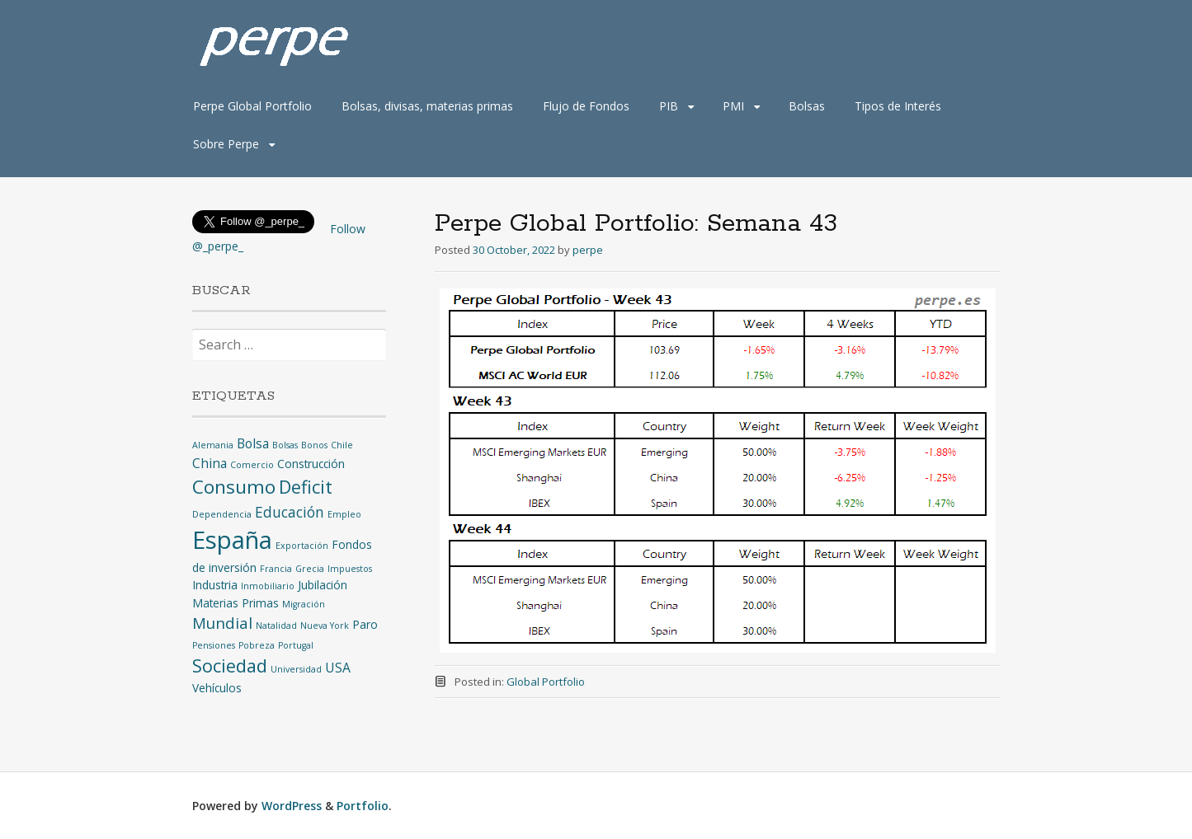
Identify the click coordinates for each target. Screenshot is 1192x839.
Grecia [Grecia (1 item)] (309, 568)
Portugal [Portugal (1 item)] (295, 645)
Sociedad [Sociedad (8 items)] (229, 665)
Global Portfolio (545, 681)
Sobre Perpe (226, 144)
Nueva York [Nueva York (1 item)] (324, 625)
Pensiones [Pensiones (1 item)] (213, 645)
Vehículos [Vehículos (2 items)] (217, 688)
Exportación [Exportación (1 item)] (302, 545)
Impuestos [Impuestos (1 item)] (349, 568)
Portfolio (363, 805)
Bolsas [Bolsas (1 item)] (285, 445)
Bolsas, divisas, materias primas (427, 106)
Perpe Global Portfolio (252, 106)
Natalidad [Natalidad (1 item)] (276, 625)
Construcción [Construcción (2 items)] (311, 463)
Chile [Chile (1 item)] (342, 445)
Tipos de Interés (898, 106)
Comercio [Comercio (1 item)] (252, 465)
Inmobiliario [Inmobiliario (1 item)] (267, 586)
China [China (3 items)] (209, 463)
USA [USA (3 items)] (338, 668)
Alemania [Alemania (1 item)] (212, 445)
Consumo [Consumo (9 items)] (234, 486)
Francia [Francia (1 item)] (276, 568)
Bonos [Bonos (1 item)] (314, 445)
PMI (733, 106)
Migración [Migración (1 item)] (303, 604)
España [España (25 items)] (232, 539)
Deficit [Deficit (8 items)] (305, 487)
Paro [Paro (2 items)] (365, 624)
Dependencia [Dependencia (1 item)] (222, 514)
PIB (668, 106)
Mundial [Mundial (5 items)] (222, 622)
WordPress (291, 805)
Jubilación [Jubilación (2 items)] (322, 585)
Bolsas (807, 106)
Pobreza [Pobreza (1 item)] (256, 645)
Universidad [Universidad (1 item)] (296, 669)
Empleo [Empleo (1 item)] (344, 514)
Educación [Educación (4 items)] (289, 512)
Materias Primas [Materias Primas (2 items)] (235, 603)
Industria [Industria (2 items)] (215, 585)
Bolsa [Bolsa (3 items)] (253, 443)
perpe (587, 249)
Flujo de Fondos (586, 106)
